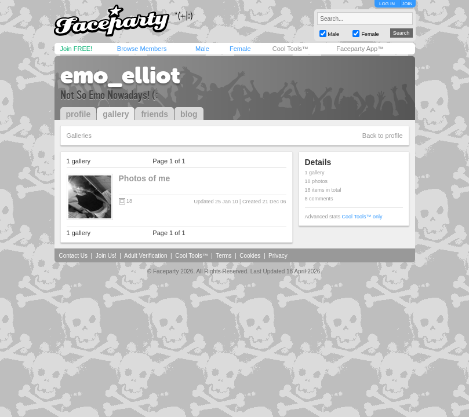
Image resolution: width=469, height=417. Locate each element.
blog (189, 114)
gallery (116, 114)
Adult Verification (146, 256)
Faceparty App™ (360, 48)
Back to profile (382, 135)
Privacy (278, 256)
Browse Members (142, 48)
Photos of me (144, 178)
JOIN (407, 3)
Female (240, 48)
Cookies (249, 256)
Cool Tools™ (290, 48)
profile (78, 114)
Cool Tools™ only (362, 217)
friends (154, 114)
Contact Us (73, 256)
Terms (223, 256)
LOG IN (387, 3)
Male (202, 48)
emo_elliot (120, 75)
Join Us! (106, 256)
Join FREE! (76, 48)
